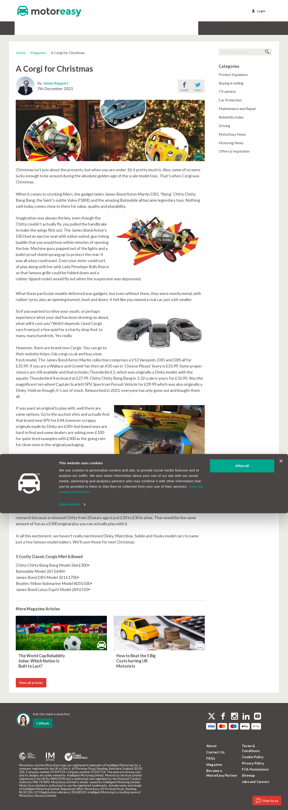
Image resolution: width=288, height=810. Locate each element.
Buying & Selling (231, 83)
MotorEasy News (232, 134)
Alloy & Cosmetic (121, 28)
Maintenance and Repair (237, 108)
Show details (69, 801)
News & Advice (185, 28)
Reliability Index (231, 117)
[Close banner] (281, 757)
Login (258, 11)
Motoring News (231, 143)
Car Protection (230, 100)
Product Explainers (233, 74)
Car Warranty (27, 28)
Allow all (242, 762)
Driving (224, 125)
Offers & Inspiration (234, 151)
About (211, 746)
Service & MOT (79, 28)
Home (20, 52)
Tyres (99, 28)
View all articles (31, 683)
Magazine (38, 52)
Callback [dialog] (42, 723)
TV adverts (227, 91)
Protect (163, 28)
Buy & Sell (145, 28)
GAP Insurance (53, 28)
